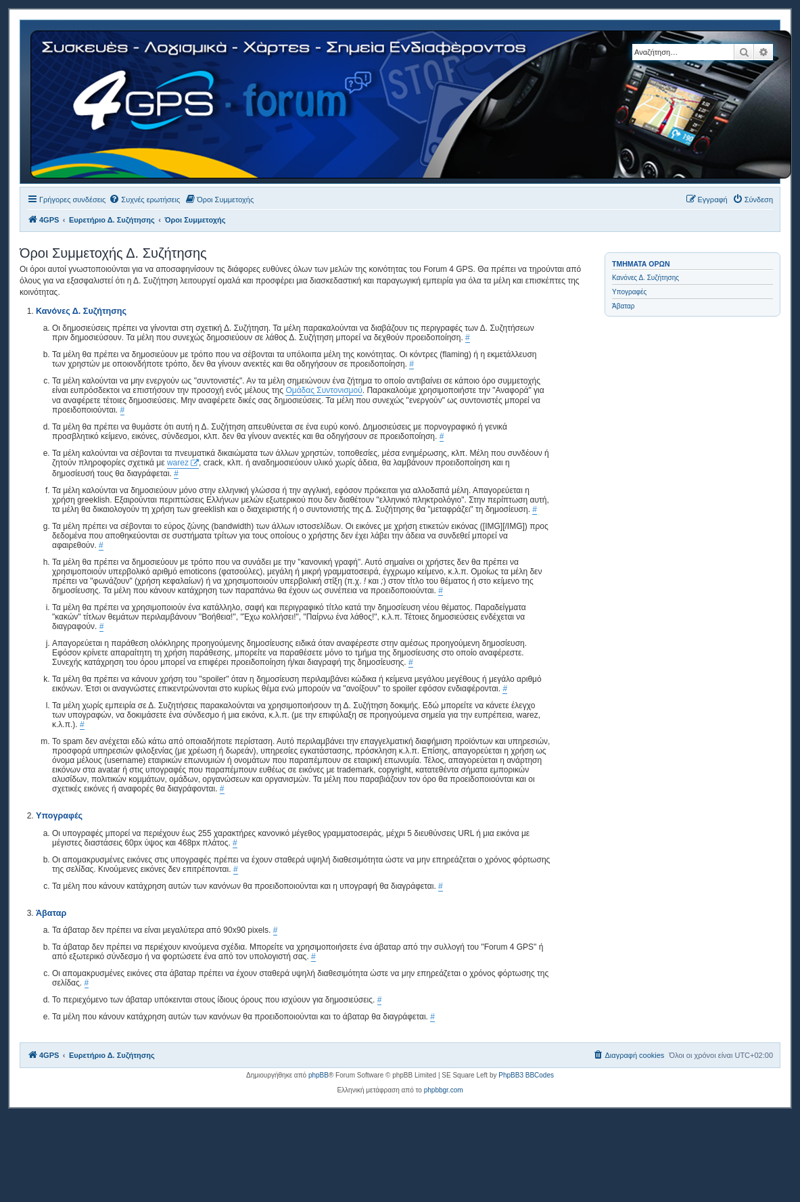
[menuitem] (144, 199)
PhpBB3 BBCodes (526, 1075)
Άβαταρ (623, 306)
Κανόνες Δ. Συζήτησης (645, 277)
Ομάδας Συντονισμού (323, 390)
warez (178, 462)
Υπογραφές (629, 292)
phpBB (318, 1075)
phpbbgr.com (443, 1090)
